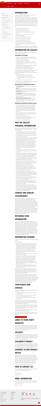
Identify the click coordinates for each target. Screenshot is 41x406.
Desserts (12, 399)
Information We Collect (5, 15)
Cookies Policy (22, 212)
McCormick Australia (3, 399)
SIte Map (22, 399)
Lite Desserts (26, 3)
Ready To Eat (12, 398)
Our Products (9, 3)
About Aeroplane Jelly (4, 393)
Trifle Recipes (2, 394)
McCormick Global (3, 400)
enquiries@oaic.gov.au (20, 383)
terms (28, 398)
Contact (12, 6)
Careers (2, 401)
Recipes (15, 3)
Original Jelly (13, 394)
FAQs (8, 6)
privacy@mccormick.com (18, 373)
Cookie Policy (37, 398)
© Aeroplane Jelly (24, 398)
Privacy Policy (32, 398)
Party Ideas (20, 3)
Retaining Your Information (5, 22)
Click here (16, 376)
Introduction (3, 13)
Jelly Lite (12, 397)
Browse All (12, 393)
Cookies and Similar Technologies (6, 20)
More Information (3, 392)
